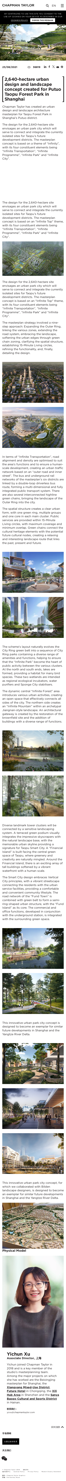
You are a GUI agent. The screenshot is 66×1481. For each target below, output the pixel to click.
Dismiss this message (42, 20)
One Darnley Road (13, 1477)
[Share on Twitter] (53, 67)
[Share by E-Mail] (57, 67)
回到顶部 (57, 1427)
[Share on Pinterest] (62, 67)
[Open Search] (47, 6)
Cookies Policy (19, 20)
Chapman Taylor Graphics (16, 1475)
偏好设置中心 (6, 1471)
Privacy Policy (33, 1471)
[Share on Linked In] (45, 67)
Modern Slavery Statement (51, 1471)
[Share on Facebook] (49, 67)
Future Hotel (16, 1391)
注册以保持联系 (10, 1441)
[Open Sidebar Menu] (62, 5)
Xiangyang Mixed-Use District (28, 1387)
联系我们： (21, 1411)
